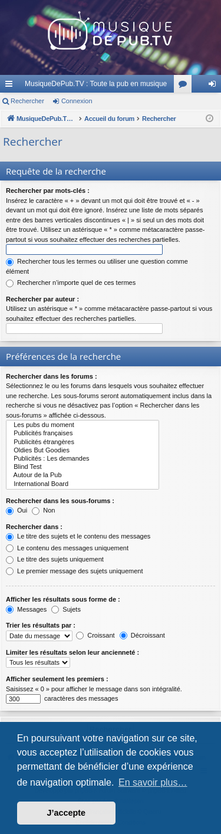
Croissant (95, 635)
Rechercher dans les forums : (51, 376)
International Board (82, 484)
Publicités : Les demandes (82, 459)
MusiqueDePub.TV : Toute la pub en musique (96, 84)
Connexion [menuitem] (215, 86)
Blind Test (82, 467)
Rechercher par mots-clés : (48, 190)
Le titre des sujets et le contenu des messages (78, 536)
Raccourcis (11, 86)
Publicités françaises (82, 433)
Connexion (77, 100)
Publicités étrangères (82, 442)
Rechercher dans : (34, 526)
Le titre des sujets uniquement (55, 559)
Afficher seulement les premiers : (57, 678)
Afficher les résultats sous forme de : (63, 599)
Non (43, 510)
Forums (185, 86)
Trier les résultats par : (40, 625)
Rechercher (27, 100)
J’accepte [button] (66, 812)
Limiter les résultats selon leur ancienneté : (72, 652)
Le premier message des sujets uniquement (74, 570)
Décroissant (142, 635)
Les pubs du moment (82, 425)
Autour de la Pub (82, 475)
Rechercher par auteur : (42, 299)
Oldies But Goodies (82, 450)
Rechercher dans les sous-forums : (60, 500)
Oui (16, 510)
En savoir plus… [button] (152, 782)
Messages (26, 609)
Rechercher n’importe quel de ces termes (71, 282)
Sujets (66, 609)
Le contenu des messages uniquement (67, 547)
